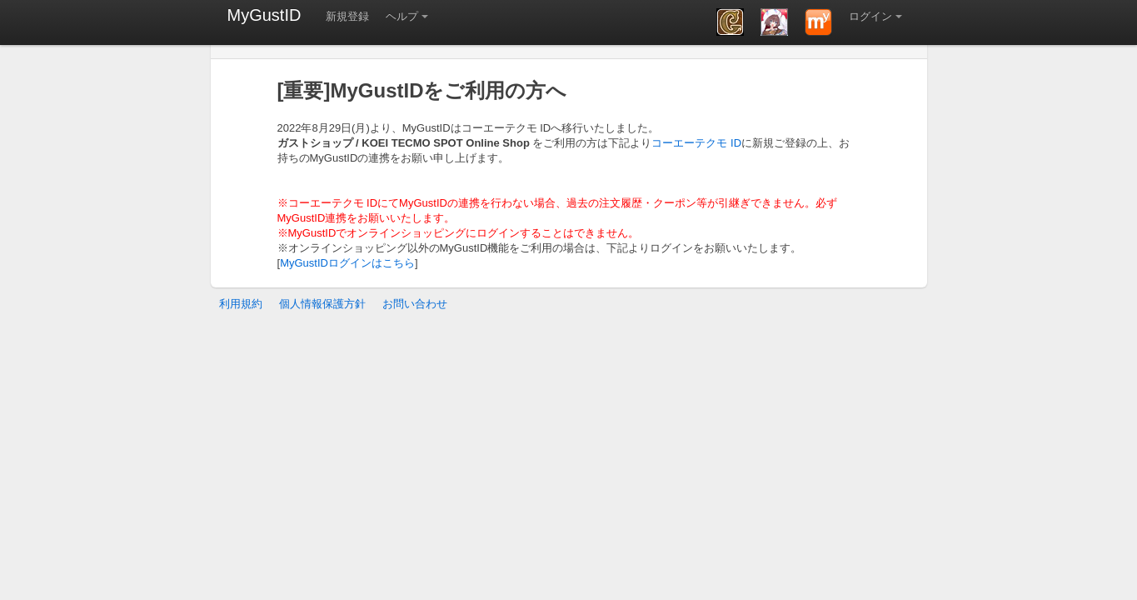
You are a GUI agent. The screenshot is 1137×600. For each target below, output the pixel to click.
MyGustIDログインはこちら (347, 263)
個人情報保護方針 (322, 304)
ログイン (870, 16)
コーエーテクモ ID (696, 143)
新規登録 (347, 16)
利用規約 (240, 304)
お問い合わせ (414, 304)
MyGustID (264, 15)
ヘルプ (402, 16)
